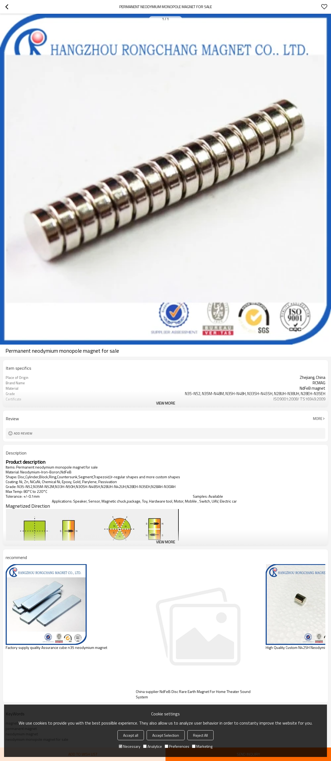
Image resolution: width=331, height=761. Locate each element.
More (317, 418)
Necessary (129, 746)
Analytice (152, 746)
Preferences (177, 746)
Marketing (202, 746)
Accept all (130, 735)
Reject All (200, 735)
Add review (23, 433)
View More (165, 403)
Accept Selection (165, 735)
